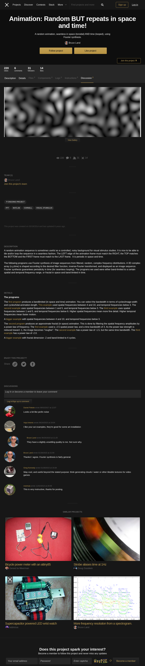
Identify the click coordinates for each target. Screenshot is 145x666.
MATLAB (16, 208)
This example (45, 305)
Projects (17, 5)
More (63, 5)
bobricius (11, 627)
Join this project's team (15, 184)
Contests (40, 5)
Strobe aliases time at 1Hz (90, 564)
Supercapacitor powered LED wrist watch (31, 623)
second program (17, 323)
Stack (51, 5)
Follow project (56, 51)
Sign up (122, 5)
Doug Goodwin (83, 568)
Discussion (87, 77)
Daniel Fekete (29, 408)
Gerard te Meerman (17, 568)
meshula (27, 486)
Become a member (47, 652)
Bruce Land (72, 43)
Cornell (28, 208)
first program (15, 302)
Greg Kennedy (29, 468)
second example (12, 308)
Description (10, 78)
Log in (135, 5)
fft (7, 208)
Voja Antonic (28, 423)
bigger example (14, 319)
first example (41, 327)
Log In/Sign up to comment (18, 401)
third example (111, 308)
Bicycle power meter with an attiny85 (28, 564)
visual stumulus (44, 208)
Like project (90, 51)
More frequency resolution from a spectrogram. (103, 623)
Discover (28, 5)
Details (22, 78)
